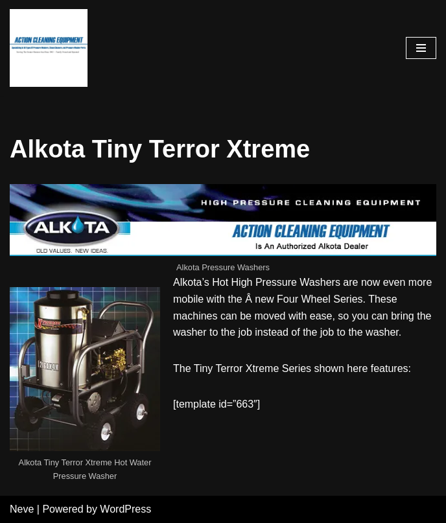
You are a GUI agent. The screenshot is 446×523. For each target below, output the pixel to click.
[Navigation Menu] (421, 48)
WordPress (125, 509)
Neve (22, 509)
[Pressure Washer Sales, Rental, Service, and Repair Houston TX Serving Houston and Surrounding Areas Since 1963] (49, 48)
